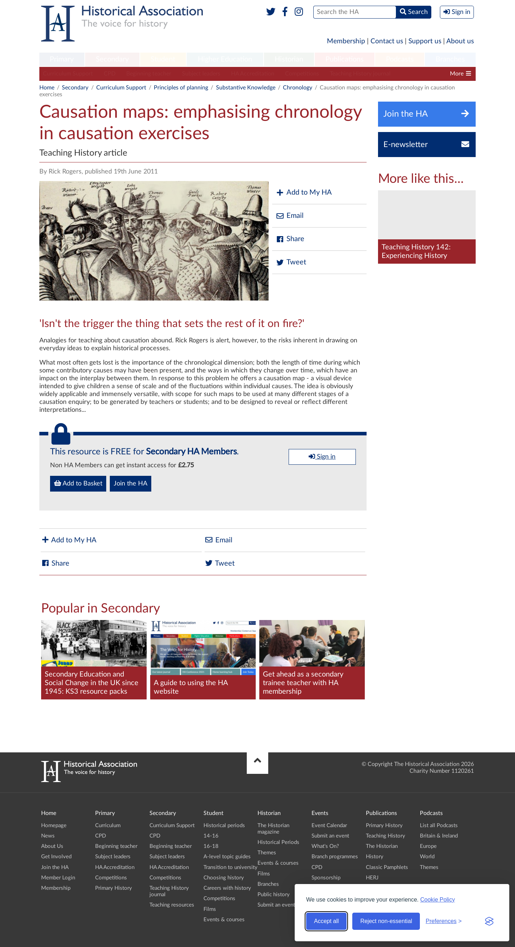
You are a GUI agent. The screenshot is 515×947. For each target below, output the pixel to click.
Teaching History (385, 836)
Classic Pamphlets (387, 867)
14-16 (211, 836)
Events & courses (224, 919)
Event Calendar (329, 825)
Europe (428, 846)
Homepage (54, 825)
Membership (346, 41)
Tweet (291, 262)
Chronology (297, 88)
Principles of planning (181, 88)
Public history (274, 894)
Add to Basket (78, 483)
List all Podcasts (439, 825)
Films (209, 909)
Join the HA (130, 483)
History (374, 856)
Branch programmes (335, 856)
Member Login (58, 877)
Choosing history (223, 877)
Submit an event (276, 905)
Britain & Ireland (439, 836)
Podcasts (400, 59)
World (427, 856)
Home (46, 88)
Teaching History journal (360, 74)
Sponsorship (326, 877)
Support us (424, 41)
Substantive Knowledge (245, 88)
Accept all (326, 921)
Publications (344, 59)
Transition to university (230, 867)
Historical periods (224, 825)
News (48, 836)
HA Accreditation (252, 74)
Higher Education (225, 59)
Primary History (113, 888)
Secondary (112, 59)
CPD (110, 74)
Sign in (322, 456)
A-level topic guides (227, 856)
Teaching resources (171, 905)
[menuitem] (62, 60)
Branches (450, 59)
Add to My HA (304, 192)
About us (460, 41)
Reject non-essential (386, 921)
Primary (62, 59)
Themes (267, 852)
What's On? (325, 846)
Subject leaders (201, 74)
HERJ (372, 877)
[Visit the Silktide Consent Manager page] (489, 921)
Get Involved (56, 856)
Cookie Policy (437, 900)
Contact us (387, 41)
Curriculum (108, 825)
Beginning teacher (148, 74)
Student (163, 59)
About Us (52, 846)
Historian (289, 59)
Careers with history (227, 888)
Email (290, 216)
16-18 (211, 846)
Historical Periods (278, 842)
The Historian (382, 846)
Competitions (302, 74)
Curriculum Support (68, 74)
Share (290, 239)
